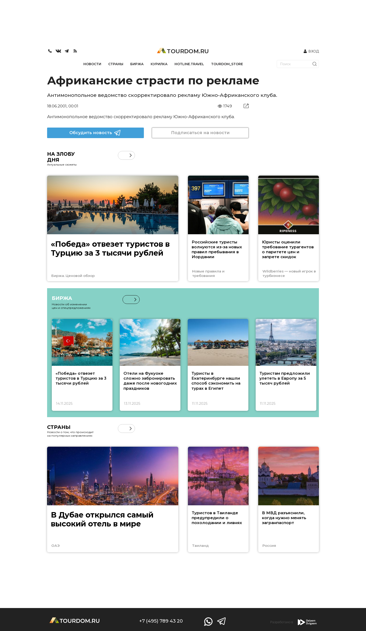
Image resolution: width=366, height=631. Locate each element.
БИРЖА (137, 64)
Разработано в (293, 622)
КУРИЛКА (159, 64)
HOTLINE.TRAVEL (189, 64)
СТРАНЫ (115, 64)
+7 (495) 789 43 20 (161, 621)
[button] (130, 155)
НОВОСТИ (92, 64)
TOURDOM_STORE (227, 64)
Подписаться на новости (200, 132)
